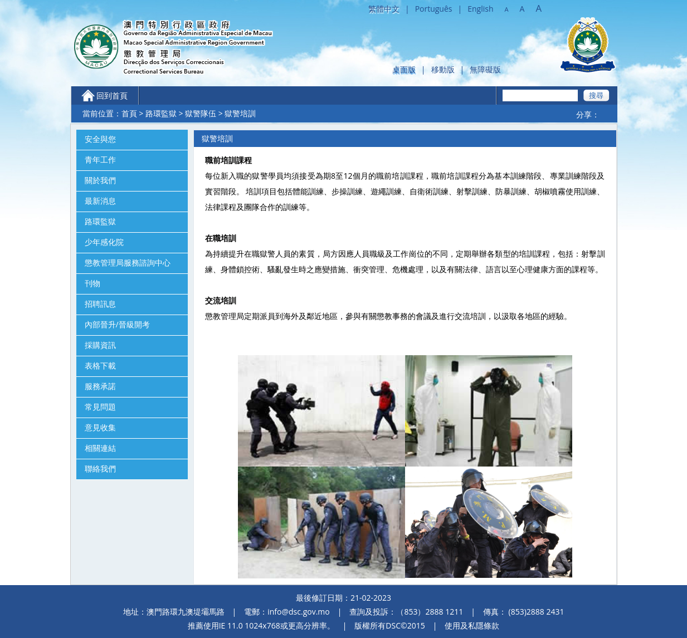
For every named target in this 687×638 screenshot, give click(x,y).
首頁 (129, 113)
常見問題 (100, 407)
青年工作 (100, 160)
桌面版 (404, 69)
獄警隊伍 (200, 113)
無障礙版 (485, 69)
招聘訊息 (100, 304)
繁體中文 (383, 8)
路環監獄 (161, 113)
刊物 (92, 283)
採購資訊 (100, 345)
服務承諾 (100, 386)
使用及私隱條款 (472, 625)
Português (433, 8)
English (480, 8)
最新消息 (100, 201)
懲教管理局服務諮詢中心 (127, 263)
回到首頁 (112, 95)
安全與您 (100, 139)
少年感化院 (104, 242)
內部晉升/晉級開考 (117, 325)
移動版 (443, 69)
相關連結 (100, 448)
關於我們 (100, 180)
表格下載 (100, 366)
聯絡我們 (100, 469)
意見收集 (100, 428)
